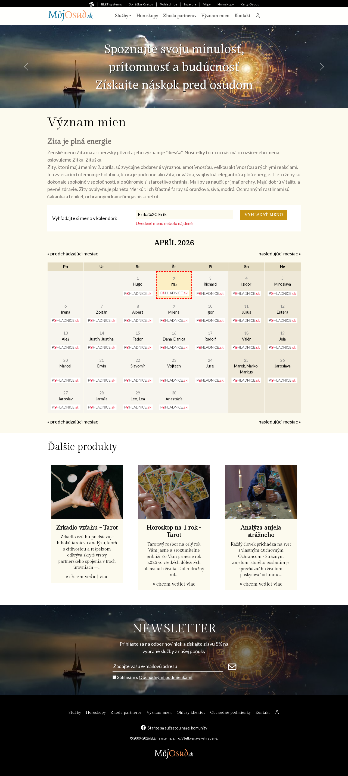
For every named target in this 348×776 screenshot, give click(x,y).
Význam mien (215, 15)
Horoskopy (225, 4)
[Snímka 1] (169, 100)
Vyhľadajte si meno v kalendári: (84, 218)
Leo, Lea (138, 396)
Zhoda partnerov (179, 15)
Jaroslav (65, 396)
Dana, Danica (174, 336)
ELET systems (111, 4)
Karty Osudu (250, 4)
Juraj (210, 363)
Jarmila (101, 396)
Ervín (101, 363)
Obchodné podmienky (230, 712)
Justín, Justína (101, 336)
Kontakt (242, 15)
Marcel (65, 363)
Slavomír (137, 363)
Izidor (246, 281)
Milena (173, 309)
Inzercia (190, 4)
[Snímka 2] (179, 100)
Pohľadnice (168, 4)
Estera (282, 309)
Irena (65, 309)
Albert (137, 309)
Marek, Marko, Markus (246, 366)
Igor (210, 309)
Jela (282, 336)
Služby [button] (121, 15)
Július (246, 309)
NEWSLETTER (174, 629)
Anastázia (174, 396)
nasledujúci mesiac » (280, 253)
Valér (246, 336)
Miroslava (282, 281)
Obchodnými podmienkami (165, 677)
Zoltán (101, 309)
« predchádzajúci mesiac (72, 253)
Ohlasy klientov (191, 712)
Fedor (138, 336)
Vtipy (207, 4)
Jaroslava (283, 363)
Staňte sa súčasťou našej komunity (177, 728)
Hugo (137, 281)
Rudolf (210, 336)
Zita (173, 281)
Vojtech (174, 363)
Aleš (65, 336)
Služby (75, 712)
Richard (210, 281)
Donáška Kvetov (141, 4)
